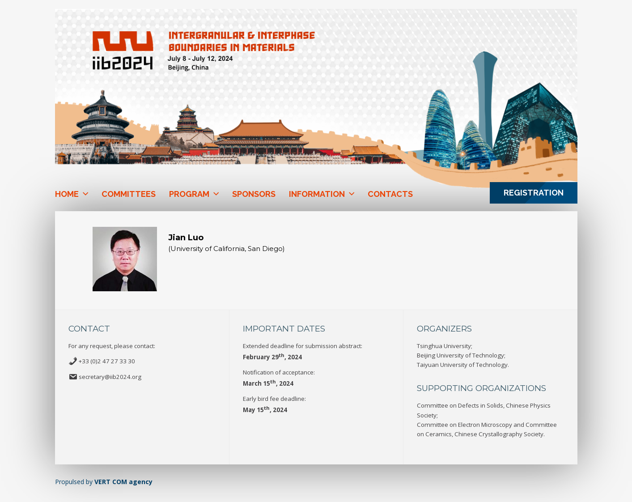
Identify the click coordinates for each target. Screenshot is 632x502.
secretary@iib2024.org (110, 377)
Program (189, 194)
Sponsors (254, 194)
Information (317, 194)
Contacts (390, 194)
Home (67, 194)
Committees (129, 194)
